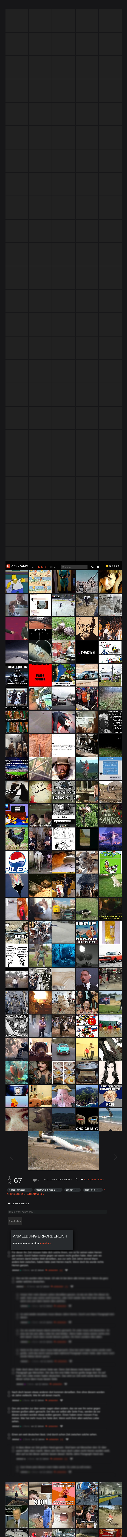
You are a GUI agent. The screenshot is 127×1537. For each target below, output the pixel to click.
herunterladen (97, 618)
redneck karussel (17, 629)
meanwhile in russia (45, 629)
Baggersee (89, 629)
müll (50, 6)
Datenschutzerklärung (20, 1532)
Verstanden (115, 1528)
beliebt (42, 5)
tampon (69, 629)
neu (34, 6)
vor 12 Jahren (50, 618)
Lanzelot (66, 618)
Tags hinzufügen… (35, 633)
